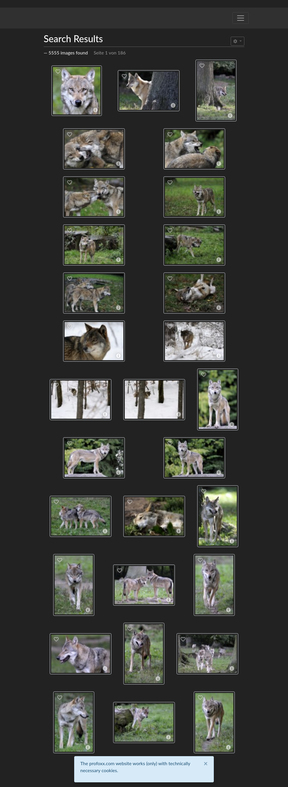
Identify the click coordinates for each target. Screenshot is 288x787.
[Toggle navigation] (240, 18)
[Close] (206, 763)
